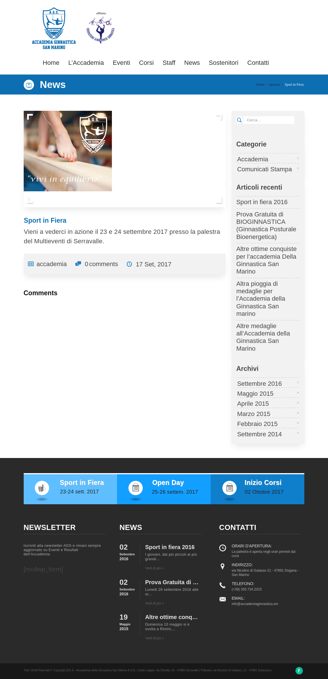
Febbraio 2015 (257, 423)
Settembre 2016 (259, 383)
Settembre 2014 (259, 434)
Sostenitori (223, 62)
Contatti (258, 62)
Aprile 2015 (253, 403)
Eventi (121, 62)
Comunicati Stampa (264, 169)
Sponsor (274, 85)
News (192, 62)
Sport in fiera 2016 (262, 202)
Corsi (146, 62)
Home (51, 62)
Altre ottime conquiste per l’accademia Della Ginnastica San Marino (266, 260)
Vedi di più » (154, 568)
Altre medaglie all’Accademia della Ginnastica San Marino (263, 337)
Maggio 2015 (255, 393)
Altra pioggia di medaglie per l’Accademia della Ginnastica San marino (260, 299)
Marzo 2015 (253, 413)
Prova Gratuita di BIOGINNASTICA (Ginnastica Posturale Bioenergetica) (266, 225)
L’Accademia (86, 62)
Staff (168, 62)
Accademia (252, 159)
